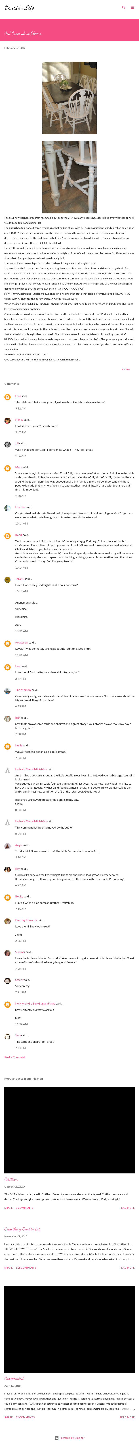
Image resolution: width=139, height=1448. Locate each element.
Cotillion (11, 1179)
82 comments (25, 1417)
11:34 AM (21, 655)
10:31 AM (21, 631)
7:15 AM (20, 908)
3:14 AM (20, 857)
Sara (18, 1035)
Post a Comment (14, 1057)
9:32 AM (20, 432)
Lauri (18, 666)
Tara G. (19, 578)
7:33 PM (20, 757)
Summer (20, 952)
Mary (18, 467)
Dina (18, 396)
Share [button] (126, 369)
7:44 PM (20, 1047)
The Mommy (23, 689)
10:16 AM (21, 591)
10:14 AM (21, 523)
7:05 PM (20, 968)
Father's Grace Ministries (31, 769)
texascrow (21, 642)
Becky (19, 896)
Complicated (14, 1378)
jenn (17, 717)
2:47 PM (20, 678)
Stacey (19, 979)
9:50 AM (20, 495)
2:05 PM (20, 940)
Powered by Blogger (69, 1437)
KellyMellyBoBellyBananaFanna (35, 1003)
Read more (127, 1207)
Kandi (18, 534)
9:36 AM (20, 455)
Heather (20, 507)
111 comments (26, 1267)
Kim (17, 868)
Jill (17, 443)
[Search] (124, 6)
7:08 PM (20, 734)
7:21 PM (20, 992)
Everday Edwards (26, 920)
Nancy (19, 419)
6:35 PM (20, 706)
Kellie (18, 745)
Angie (18, 845)
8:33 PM (20, 810)
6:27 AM (20, 885)
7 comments (24, 1207)
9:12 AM (20, 408)
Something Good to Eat (22, 1229)
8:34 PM (20, 833)
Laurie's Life (19, 7)
